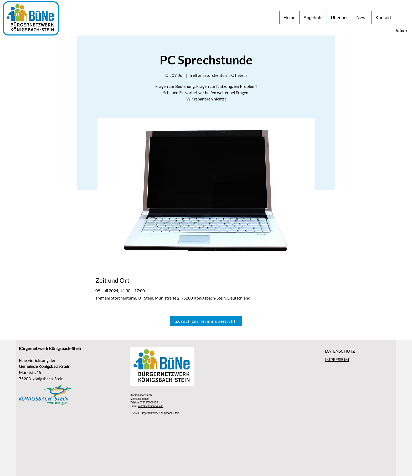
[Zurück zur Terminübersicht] (206, 321)
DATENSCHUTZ (340, 350)
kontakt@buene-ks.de (150, 406)
